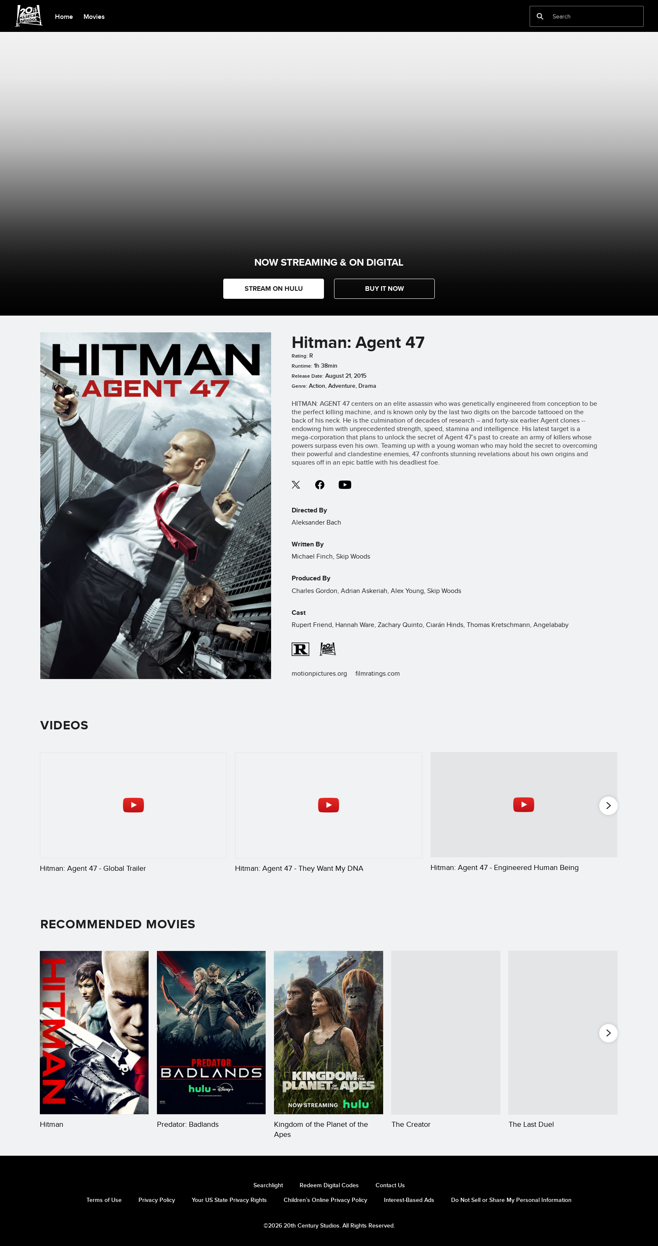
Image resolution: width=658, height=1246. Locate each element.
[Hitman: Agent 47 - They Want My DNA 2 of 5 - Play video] (328, 805)
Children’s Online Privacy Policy (325, 1200)
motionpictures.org (319, 673)
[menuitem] (64, 16)
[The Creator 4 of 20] (446, 1032)
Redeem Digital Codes (329, 1185)
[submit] (540, 16)
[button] (384, 289)
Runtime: (302, 366)
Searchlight (268, 1185)
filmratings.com (377, 673)
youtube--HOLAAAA (345, 484)
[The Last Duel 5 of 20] (563, 1032)
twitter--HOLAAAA (296, 484)
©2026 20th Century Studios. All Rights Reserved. (329, 1225)
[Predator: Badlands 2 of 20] (211, 1032)
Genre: (299, 386)
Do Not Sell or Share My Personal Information (511, 1200)
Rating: (300, 356)
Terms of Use (104, 1200)
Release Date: (308, 376)
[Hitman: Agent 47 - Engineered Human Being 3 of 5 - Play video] (524, 804)
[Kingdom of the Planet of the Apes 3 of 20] (328, 1032)
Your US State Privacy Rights (229, 1200)
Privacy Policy (156, 1200)
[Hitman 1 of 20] (94, 1032)
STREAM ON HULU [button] (274, 288)
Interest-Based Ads (409, 1200)
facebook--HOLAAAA (319, 484)
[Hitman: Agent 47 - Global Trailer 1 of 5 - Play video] (133, 805)
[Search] (580, 16)
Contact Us (390, 1185)
